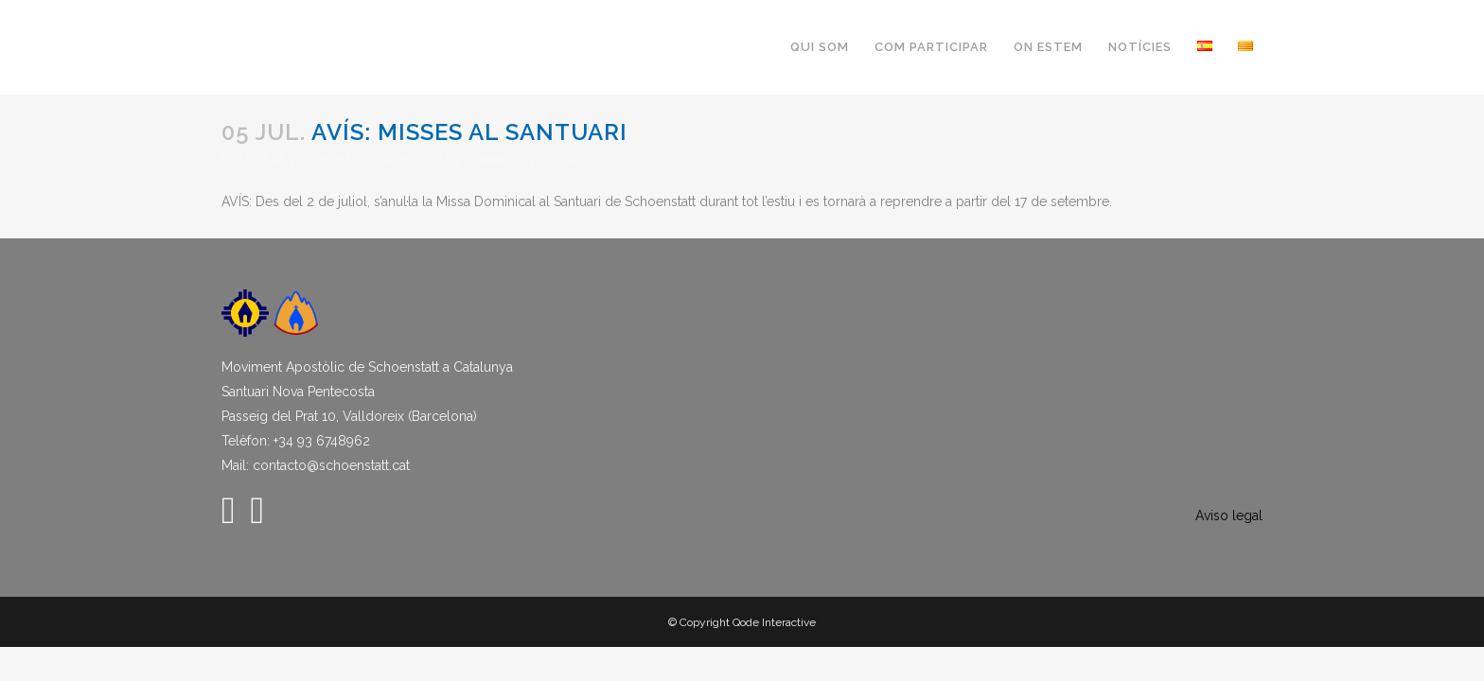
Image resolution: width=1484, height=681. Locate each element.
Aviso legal (1229, 515)
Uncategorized (395, 159)
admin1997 (501, 159)
